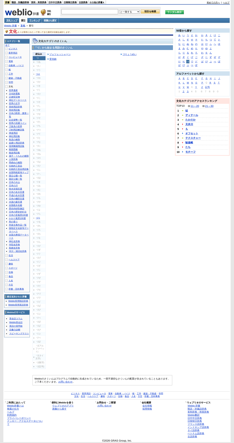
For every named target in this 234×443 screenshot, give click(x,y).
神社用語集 (14, 136)
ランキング (34, 20)
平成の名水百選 (16, 195)
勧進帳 (189, 142)
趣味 (11, 264)
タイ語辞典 (193, 430)
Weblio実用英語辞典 (18, 305)
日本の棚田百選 (16, 198)
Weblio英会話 (15, 322)
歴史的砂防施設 (16, 208)
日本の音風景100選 (18, 215)
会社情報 (147, 405)
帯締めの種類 (15, 162)
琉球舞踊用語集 (16, 146)
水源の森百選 (15, 202)
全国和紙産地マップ (19, 172)
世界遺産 (13, 90)
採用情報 (147, 408)
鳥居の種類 (14, 139)
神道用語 (13, 133)
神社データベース (18, 100)
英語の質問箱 (15, 326)
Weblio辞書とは (15, 405)
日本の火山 (14, 182)
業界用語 (13, 53)
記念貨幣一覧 (15, 120)
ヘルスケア (14, 259)
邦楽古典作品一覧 (18, 225)
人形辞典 (13, 159)
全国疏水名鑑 (15, 205)
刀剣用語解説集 (16, 129)
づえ (38, 74)
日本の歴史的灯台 (18, 212)
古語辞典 (83, 2)
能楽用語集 (14, 152)
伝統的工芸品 (15, 166)
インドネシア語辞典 (198, 427)
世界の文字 (14, 103)
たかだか (190, 119)
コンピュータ (15, 57)
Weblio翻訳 (193, 415)
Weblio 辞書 (10, 25)
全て (7, 45)
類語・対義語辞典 (20, 2)
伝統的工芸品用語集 (19, 169)
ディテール (191, 115)
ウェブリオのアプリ (63, 405)
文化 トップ (11, 20)
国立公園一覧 (15, 175)
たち (187, 147)
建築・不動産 (15, 78)
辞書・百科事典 (16, 289)
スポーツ (13, 268)
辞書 (7, 2)
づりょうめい (129, 54)
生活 (11, 255)
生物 (11, 272)
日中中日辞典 (55, 2)
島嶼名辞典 (14, 248)
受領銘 (52, 59)
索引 (23, 20)
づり (38, 218)
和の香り (13, 221)
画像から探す (50, 20)
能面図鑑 (13, 149)
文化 (22, 25)
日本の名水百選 (16, 192)
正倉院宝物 (14, 97)
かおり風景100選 (17, 218)
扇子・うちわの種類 (19, 156)
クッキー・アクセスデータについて (25, 422)
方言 (11, 285)
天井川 (189, 124)
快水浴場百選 (15, 189)
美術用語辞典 (15, 106)
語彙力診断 (14, 329)
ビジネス (13, 48)
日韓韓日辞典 (70, 2)
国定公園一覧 (15, 179)
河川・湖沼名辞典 (18, 251)
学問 (11, 82)
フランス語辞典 (196, 424)
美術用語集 (14, 110)
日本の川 (13, 185)
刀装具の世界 (15, 126)
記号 (207, 87)
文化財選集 (14, 93)
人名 (11, 280)
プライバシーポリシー (19, 418)
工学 (11, 74)
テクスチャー (193, 137)
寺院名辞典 (14, 244)
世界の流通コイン (18, 123)
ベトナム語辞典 (196, 433)
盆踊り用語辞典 (16, 143)
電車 (11, 61)
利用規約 (12, 415)
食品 (11, 276)
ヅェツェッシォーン (60, 54)
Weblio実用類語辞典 (18, 301)
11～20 (195, 106)
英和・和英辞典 (38, 2)
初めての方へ (213, 2)
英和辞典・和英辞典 (198, 412)
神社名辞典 (14, 241)
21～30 (209, 106)
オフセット (191, 133)
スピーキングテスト (19, 333)
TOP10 (180, 105)
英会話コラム (15, 318)
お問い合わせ (65, 381)
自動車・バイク (16, 65)
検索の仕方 (13, 408)
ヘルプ (226, 2)
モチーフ (190, 151)
